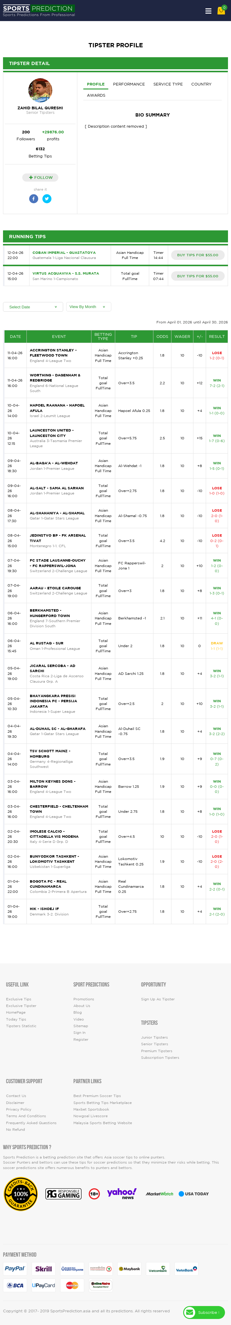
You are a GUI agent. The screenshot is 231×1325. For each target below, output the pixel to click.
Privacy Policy (18, 1109)
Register (80, 1039)
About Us (81, 1006)
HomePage (16, 1012)
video (78, 1019)
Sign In (79, 1032)
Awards (96, 95)
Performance (129, 84)
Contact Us (16, 1096)
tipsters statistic (21, 1026)
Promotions (83, 999)
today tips (16, 1019)
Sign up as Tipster (158, 999)
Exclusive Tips (18, 999)
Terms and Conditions (26, 1116)
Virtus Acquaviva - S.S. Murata (65, 273)
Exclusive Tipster (21, 1006)
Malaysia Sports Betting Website (102, 1123)
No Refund (15, 1129)
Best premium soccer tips (97, 1096)
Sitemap (80, 1026)
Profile (96, 84)
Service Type (168, 84)
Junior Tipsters (154, 1037)
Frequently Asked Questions (31, 1123)
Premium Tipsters (156, 1051)
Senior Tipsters (154, 1044)
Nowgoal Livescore (90, 1116)
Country (201, 84)
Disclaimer (15, 1103)
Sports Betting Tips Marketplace (102, 1103)
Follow (41, 177)
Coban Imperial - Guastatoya (64, 252)
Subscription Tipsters (160, 1057)
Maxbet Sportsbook (91, 1109)
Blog (77, 1012)
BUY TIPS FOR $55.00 (197, 255)
